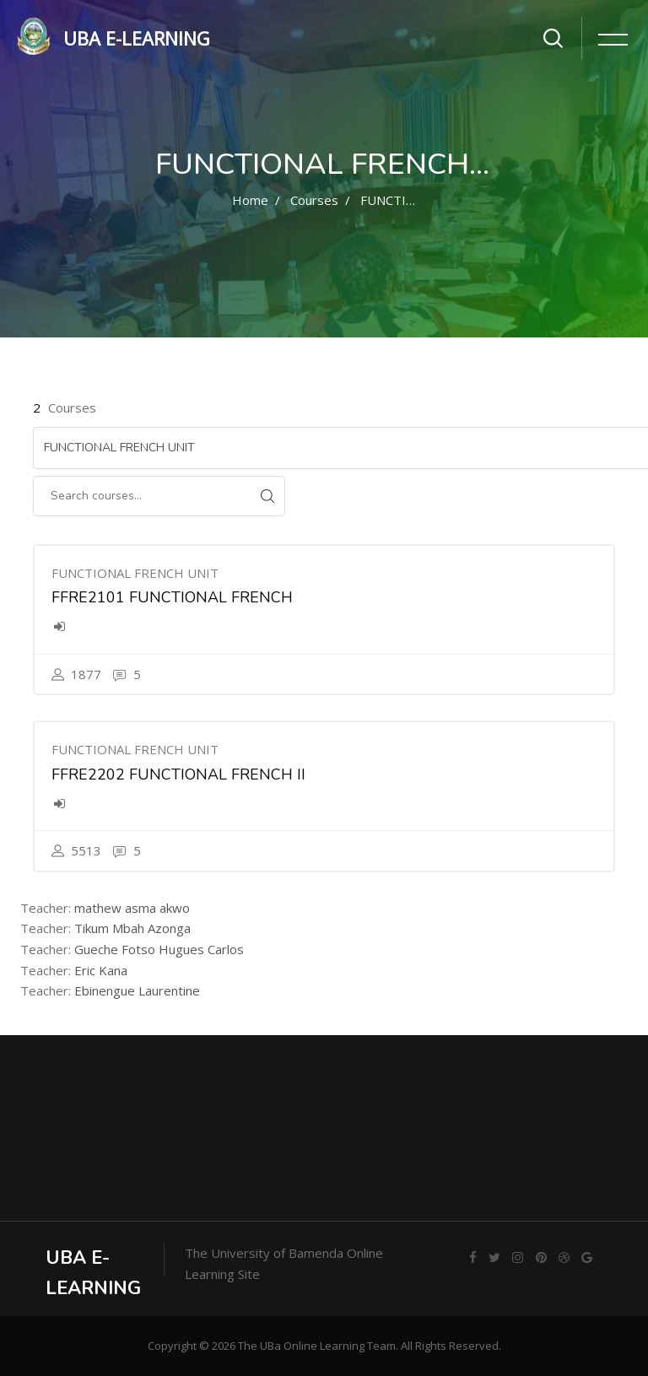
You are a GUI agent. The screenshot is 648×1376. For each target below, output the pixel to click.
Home (250, 200)
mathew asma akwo (132, 907)
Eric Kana (100, 970)
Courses (314, 200)
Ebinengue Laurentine (137, 990)
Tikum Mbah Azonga (132, 928)
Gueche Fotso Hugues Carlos (159, 949)
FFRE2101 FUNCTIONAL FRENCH (172, 597)
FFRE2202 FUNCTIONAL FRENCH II (178, 774)
